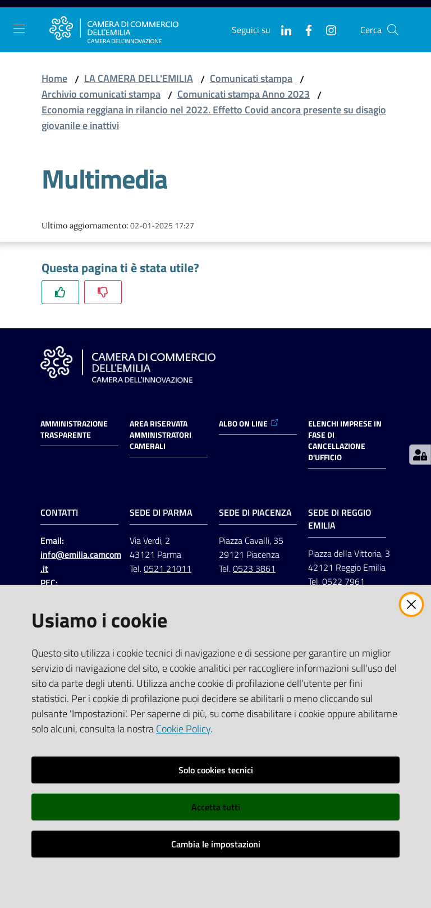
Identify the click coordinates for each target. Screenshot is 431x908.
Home (54, 78)
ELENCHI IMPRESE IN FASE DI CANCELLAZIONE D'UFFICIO (345, 440)
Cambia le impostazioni (215, 844)
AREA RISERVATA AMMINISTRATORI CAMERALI (160, 435)
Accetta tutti (215, 807)
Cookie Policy (183, 728)
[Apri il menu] (19, 28)
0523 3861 (254, 568)
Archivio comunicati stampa (101, 94)
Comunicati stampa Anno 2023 (243, 94)
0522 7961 (343, 581)
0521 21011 (167, 568)
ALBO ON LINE (249, 423)
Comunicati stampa (251, 78)
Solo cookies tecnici (215, 770)
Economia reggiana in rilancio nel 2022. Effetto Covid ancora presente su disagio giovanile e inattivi (214, 117)
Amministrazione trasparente (74, 429)
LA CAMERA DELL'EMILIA (138, 78)
